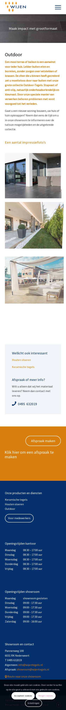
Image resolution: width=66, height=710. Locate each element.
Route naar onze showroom (24, 676)
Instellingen (33, 703)
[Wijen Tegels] (27, 7)
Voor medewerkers (19, 518)
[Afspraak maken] (44, 441)
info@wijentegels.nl (30, 665)
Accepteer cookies (23, 695)
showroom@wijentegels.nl (33, 669)
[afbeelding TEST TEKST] (34, 223)
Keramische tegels (23, 367)
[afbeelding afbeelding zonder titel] (34, 176)
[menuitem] (56, 7)
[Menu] (56, 7)
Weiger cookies (45, 695)
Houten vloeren (21, 360)
